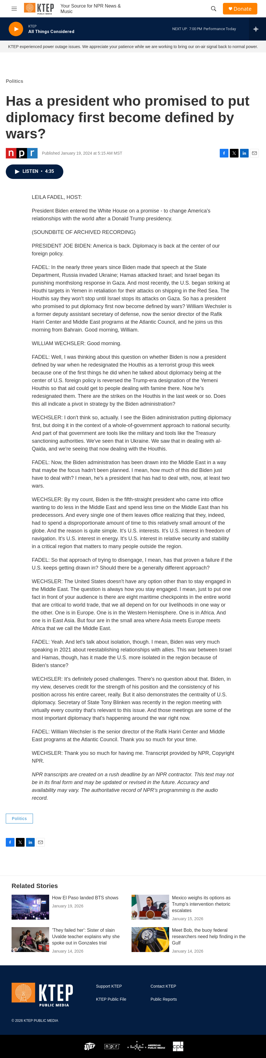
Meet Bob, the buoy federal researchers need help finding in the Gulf (208, 936)
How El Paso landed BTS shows (85, 897)
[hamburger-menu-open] (14, 8)
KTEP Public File (111, 999)
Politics (14, 81)
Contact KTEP (163, 986)
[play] (16, 29)
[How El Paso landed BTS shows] (30, 907)
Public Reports (164, 999)
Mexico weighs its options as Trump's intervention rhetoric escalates (201, 904)
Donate (243, 9)
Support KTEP (109, 986)
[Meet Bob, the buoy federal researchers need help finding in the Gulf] (150, 939)
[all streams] (257, 29)
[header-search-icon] (213, 8)
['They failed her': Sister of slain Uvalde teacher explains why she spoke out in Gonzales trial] (30, 939)
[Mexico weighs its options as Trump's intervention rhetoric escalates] (150, 907)
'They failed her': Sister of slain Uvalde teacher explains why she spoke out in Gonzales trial (86, 936)
